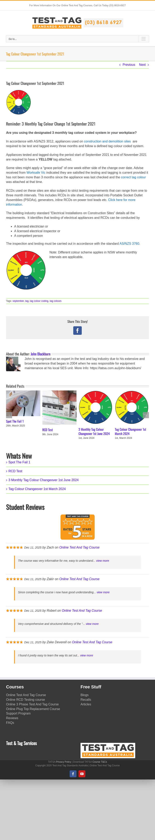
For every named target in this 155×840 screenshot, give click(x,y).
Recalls (86, 699)
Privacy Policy (63, 761)
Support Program (18, 713)
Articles (86, 704)
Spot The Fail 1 (15, 421)
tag (27, 301)
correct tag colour (133, 177)
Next (142, 64)
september (18, 301)
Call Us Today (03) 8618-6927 (110, 5)
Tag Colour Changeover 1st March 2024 (130, 431)
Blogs (85, 695)
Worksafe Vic (35, 172)
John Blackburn (40, 353)
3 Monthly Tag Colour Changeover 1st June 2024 (94, 431)
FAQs (10, 722)
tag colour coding (39, 301)
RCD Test (47, 429)
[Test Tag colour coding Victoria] (18, 102)
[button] (9, 415)
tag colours (56, 301)
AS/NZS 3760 (129, 243)
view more (102, 560)
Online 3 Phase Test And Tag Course (32, 704)
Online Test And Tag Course (79, 547)
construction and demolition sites (107, 141)
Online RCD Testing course (25, 699)
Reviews (12, 718)
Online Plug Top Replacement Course (33, 709)
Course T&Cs (99, 761)
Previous (129, 64)
